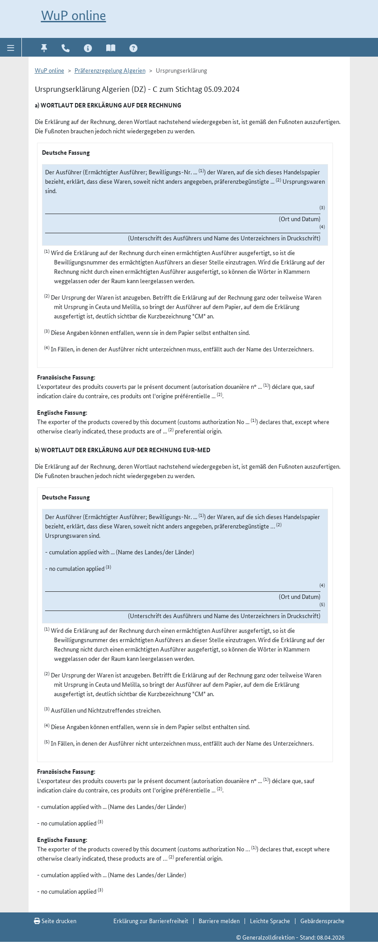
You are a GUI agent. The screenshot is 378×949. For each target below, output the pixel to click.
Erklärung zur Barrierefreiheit (150, 920)
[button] (11, 47)
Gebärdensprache (322, 920)
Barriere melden (219, 920)
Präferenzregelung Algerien (110, 70)
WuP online (73, 15)
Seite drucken (55, 920)
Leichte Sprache (270, 920)
